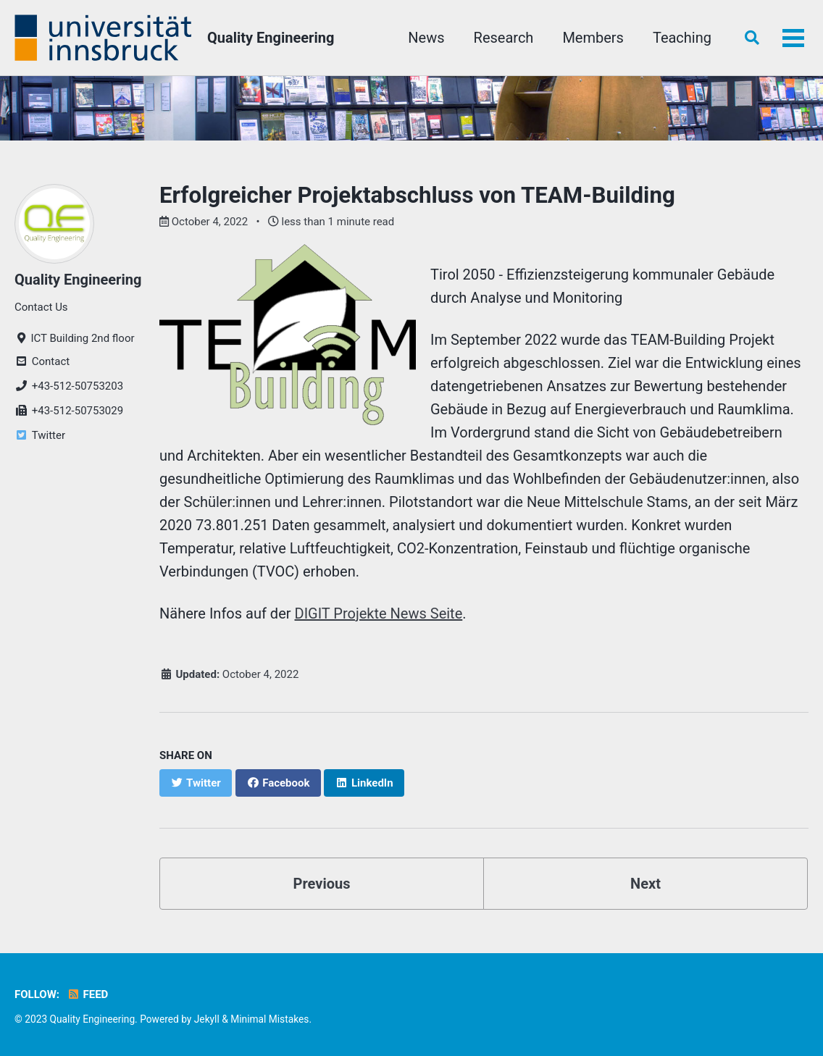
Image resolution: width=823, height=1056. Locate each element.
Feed (87, 994)
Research (504, 37)
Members (593, 37)
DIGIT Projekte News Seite (379, 613)
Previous (322, 883)
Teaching (682, 37)
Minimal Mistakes (269, 1019)
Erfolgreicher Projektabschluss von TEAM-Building (417, 195)
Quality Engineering (270, 37)
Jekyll (207, 1019)
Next (645, 883)
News (426, 37)
